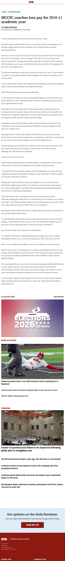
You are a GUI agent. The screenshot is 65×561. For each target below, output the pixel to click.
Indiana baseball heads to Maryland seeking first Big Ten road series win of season (29, 390)
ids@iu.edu (4, 545)
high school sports (14, 12)
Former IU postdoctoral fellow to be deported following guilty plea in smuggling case (31, 449)
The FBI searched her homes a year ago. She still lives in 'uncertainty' (31, 459)
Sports (12, 340)
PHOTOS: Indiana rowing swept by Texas (14, 396)
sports (4, 12)
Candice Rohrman (10, 27)
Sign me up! (32, 525)
